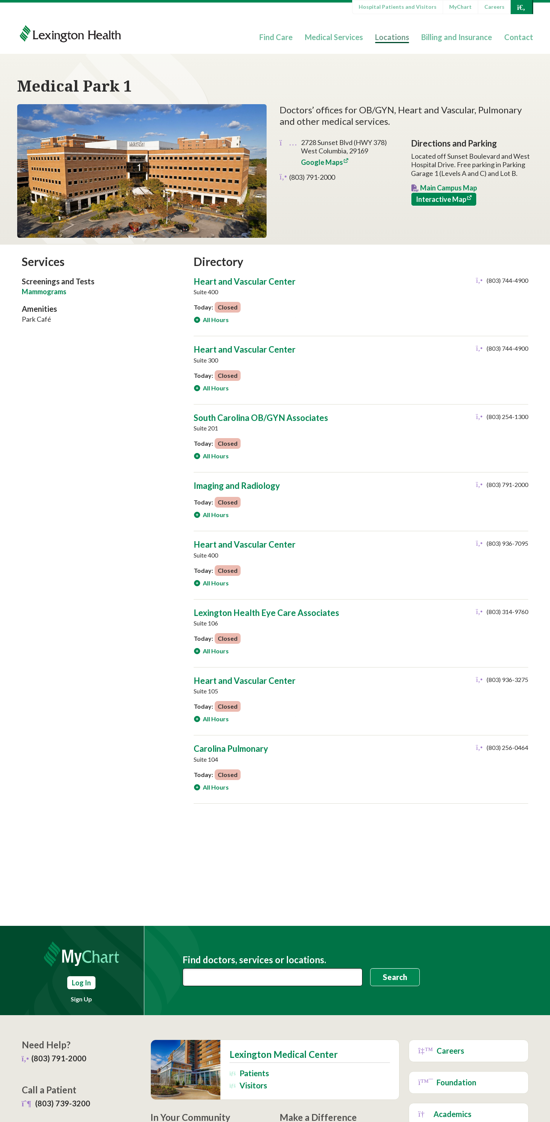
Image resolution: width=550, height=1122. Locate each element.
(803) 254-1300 (507, 416)
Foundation (447, 1082)
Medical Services (334, 37)
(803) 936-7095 (507, 543)
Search (395, 977)
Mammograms (44, 291)
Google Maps (322, 162)
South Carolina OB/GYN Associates (261, 418)
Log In (81, 983)
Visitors (248, 1085)
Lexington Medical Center (284, 1054)
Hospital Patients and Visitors (398, 6)
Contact (518, 37)
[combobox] (273, 977)
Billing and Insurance (456, 37)
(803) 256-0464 (507, 747)
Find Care (276, 37)
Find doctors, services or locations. (254, 959)
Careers (494, 6)
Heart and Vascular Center (245, 281)
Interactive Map (441, 199)
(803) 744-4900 (507, 280)
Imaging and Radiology (237, 485)
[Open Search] (521, 7)
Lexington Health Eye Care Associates (266, 613)
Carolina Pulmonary (231, 748)
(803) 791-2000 (312, 177)
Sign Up (81, 999)
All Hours (215, 319)
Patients (249, 1073)
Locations (392, 37)
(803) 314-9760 (507, 611)
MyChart (460, 6)
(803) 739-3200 (62, 1103)
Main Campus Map (448, 188)
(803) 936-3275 (507, 679)
